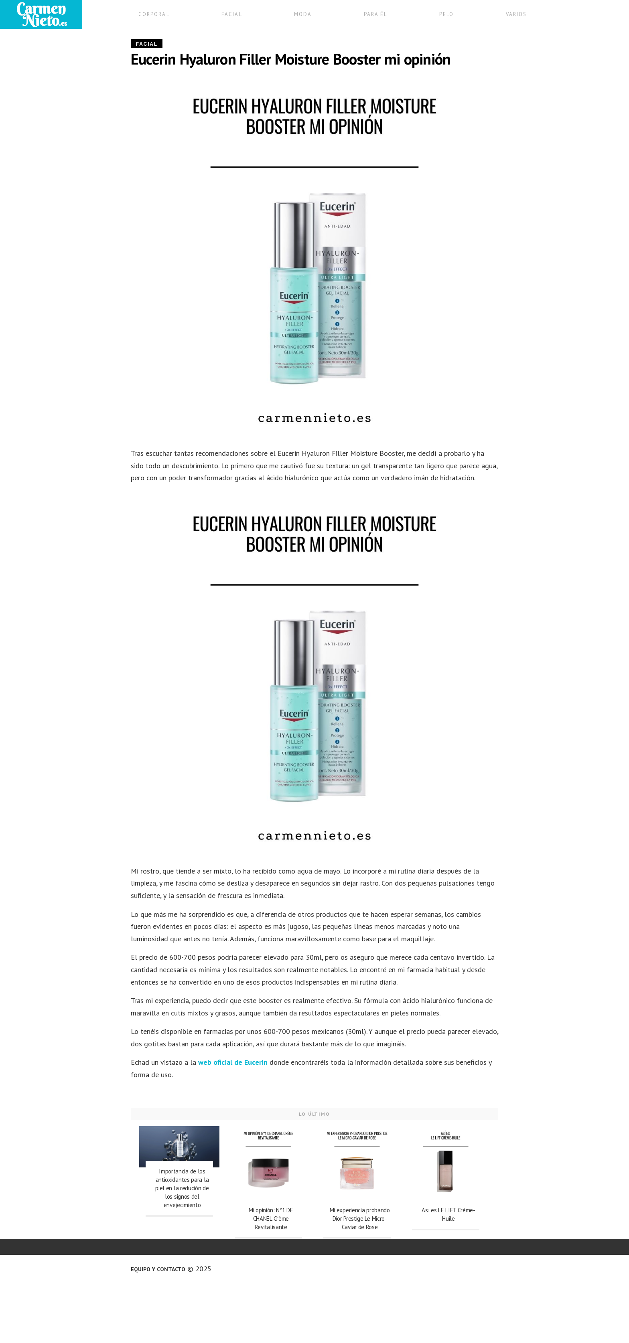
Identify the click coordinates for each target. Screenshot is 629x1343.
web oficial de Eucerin (233, 1062)
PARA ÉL (376, 14)
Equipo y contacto (158, 1269)
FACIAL (231, 14)
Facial (147, 44)
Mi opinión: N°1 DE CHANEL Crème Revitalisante (271, 1218)
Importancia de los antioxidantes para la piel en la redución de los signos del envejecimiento (182, 1188)
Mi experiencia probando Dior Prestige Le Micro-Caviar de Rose (360, 1218)
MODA (303, 14)
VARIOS (516, 14)
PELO (446, 14)
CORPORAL (154, 14)
